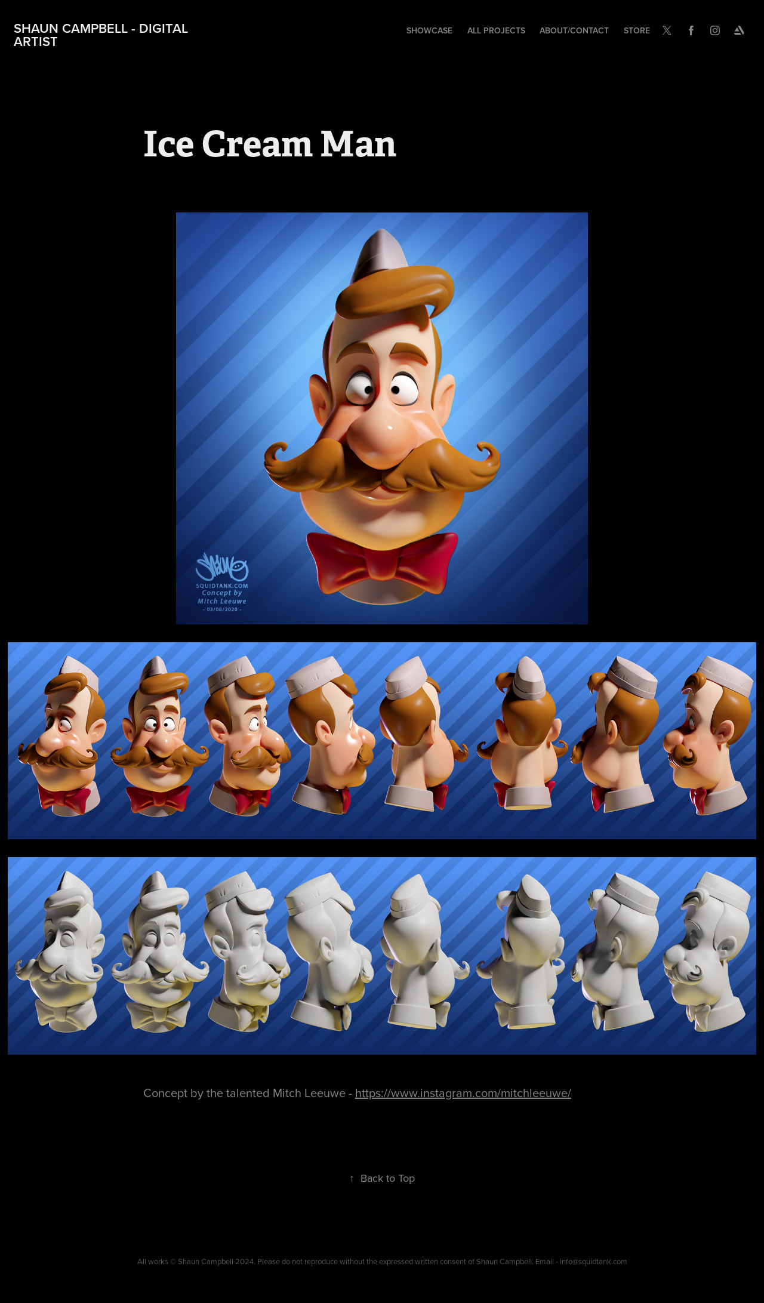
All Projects (496, 30)
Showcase (429, 30)
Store (637, 30)
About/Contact (574, 30)
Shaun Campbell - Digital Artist (103, 35)
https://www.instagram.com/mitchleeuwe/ (463, 1092)
